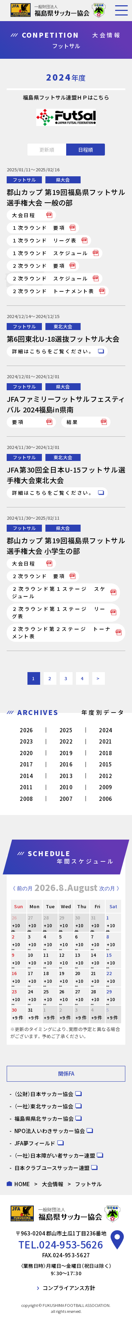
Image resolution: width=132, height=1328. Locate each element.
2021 (105, 741)
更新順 (46, 149)
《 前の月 (21, 888)
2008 (26, 798)
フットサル (24, 179)
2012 (105, 775)
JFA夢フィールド (35, 1143)
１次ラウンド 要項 (38, 227)
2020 (26, 753)
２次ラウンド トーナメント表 (53, 291)
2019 (66, 753)
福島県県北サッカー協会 (44, 1118)
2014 (26, 775)
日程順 (85, 149)
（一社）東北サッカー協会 (44, 1106)
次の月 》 (110, 888)
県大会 (63, 179)
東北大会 (63, 326)
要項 (18, 421)
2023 (26, 741)
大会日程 (24, 215)
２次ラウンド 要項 (38, 265)
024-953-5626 (71, 1244)
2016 (66, 764)
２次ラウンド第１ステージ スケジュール (59, 592)
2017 (26, 764)
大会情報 (52, 1184)
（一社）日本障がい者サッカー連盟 (54, 1155)
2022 (66, 741)
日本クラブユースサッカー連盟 (51, 1167)
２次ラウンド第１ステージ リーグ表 (59, 612)
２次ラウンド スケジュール (50, 278)
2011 (26, 787)
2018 (105, 753)
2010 (66, 787)
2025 (66, 730)
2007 (66, 798)
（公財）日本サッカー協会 (44, 1094)
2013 (66, 775)
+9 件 (17, 1017)
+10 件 (15, 929)
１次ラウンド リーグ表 (44, 240)
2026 (26, 730)
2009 (105, 787)
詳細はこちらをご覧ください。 (53, 351)
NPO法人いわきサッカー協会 (49, 1130)
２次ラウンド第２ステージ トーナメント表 (62, 632)
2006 (105, 798)
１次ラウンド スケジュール (50, 253)
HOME (22, 1184)
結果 (72, 421)
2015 (105, 764)
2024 (105, 730)
